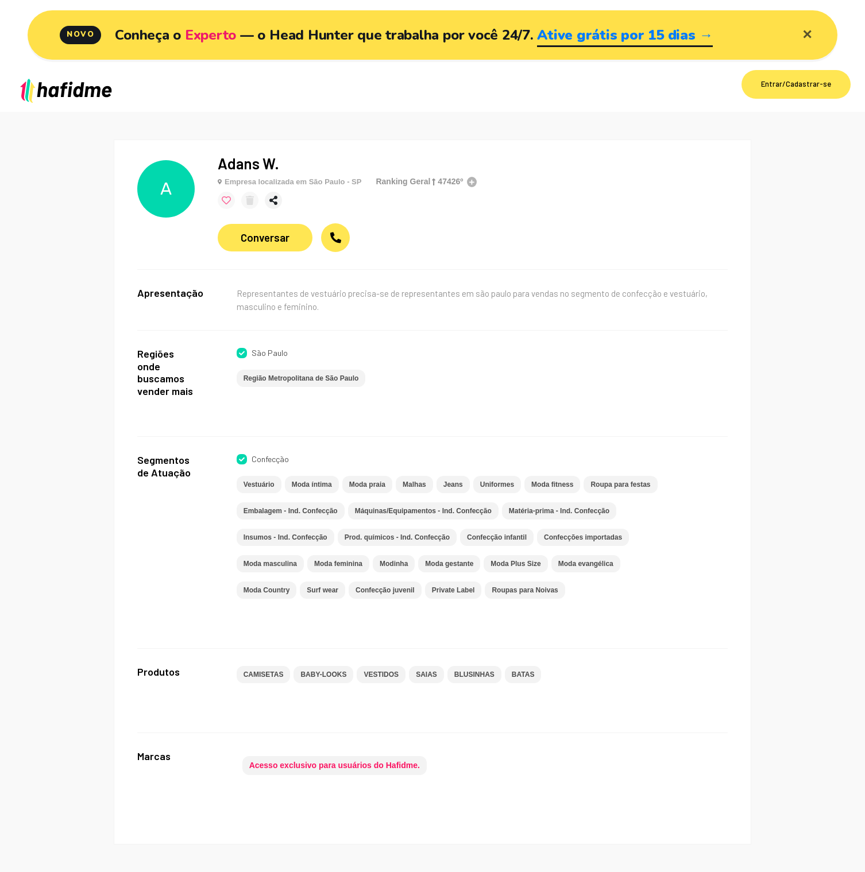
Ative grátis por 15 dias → (625, 35)
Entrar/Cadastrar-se (796, 83)
